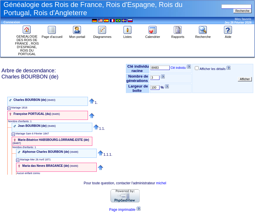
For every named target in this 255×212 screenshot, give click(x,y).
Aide (228, 35)
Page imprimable (122, 210)
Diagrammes (102, 35)
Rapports (177, 35)
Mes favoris (243, 19)
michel (161, 183)
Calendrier (152, 35)
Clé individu (178, 67)
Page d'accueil (52, 35)
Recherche (203, 35)
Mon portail (77, 35)
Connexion (12, 22)
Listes (127, 35)
